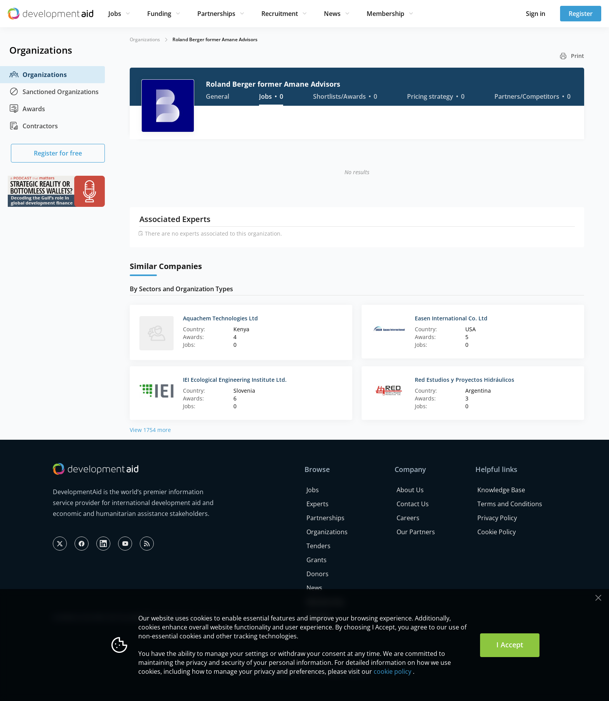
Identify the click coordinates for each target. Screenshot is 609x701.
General (217, 96)
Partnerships (216, 13)
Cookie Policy (496, 532)
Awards (27, 109)
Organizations (38, 74)
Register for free (58, 153)
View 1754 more (150, 430)
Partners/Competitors (532, 96)
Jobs (114, 13)
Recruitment (279, 13)
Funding (159, 13)
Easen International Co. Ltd (451, 318)
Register (581, 13)
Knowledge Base (501, 490)
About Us (410, 490)
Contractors (33, 126)
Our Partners (416, 532)
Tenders (318, 546)
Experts (317, 504)
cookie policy (392, 671)
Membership (385, 13)
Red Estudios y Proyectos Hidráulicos (464, 379)
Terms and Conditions (509, 504)
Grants (316, 560)
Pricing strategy (436, 96)
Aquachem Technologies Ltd (220, 318)
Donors (317, 574)
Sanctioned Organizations (54, 91)
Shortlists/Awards (345, 96)
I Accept (509, 644)
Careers (408, 518)
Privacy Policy (497, 518)
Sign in (535, 13)
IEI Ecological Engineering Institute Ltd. (235, 379)
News (332, 13)
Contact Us (413, 504)
